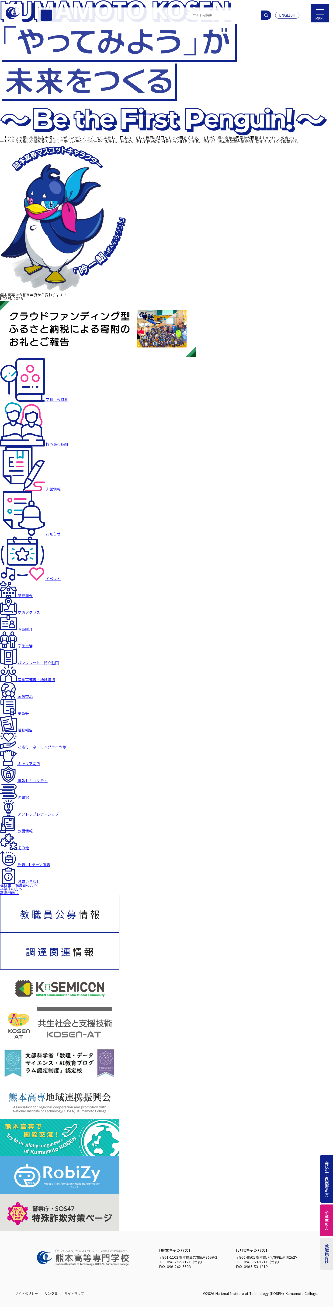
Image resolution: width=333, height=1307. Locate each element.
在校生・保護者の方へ (18, 885)
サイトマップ (74, 1293)
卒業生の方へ (11, 889)
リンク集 (51, 1293)
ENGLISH (287, 15)
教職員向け (9, 893)
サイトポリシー (26, 1293)
